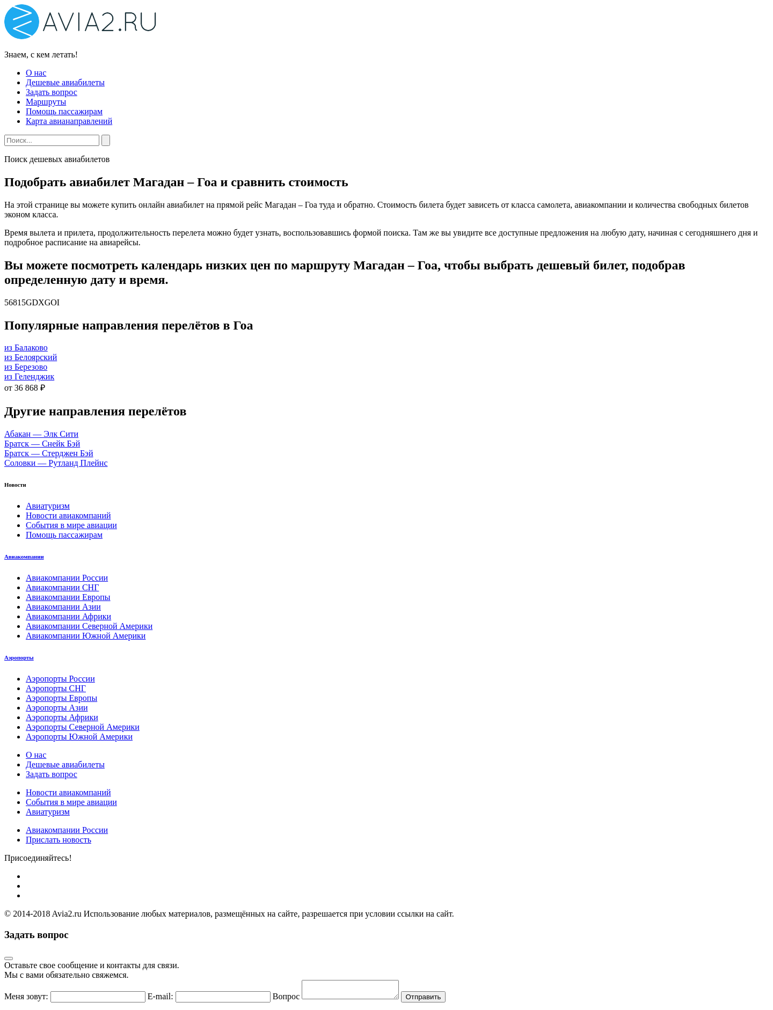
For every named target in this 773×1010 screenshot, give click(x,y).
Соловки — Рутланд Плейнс (55, 462)
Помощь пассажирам (64, 111)
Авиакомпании (24, 556)
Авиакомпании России (67, 577)
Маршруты (46, 101)
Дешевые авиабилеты (65, 82)
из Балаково (26, 347)
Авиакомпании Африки (68, 616)
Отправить (433, 1000)
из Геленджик (29, 376)
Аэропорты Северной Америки (83, 726)
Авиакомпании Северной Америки (89, 626)
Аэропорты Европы (61, 697)
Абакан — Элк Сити (41, 433)
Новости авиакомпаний (68, 515)
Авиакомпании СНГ (62, 587)
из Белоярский (30, 357)
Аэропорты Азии (57, 707)
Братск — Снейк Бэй (42, 443)
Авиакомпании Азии (63, 606)
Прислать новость (58, 839)
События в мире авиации (71, 525)
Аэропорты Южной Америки (79, 736)
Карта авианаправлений (69, 121)
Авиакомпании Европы (68, 597)
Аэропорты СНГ (56, 688)
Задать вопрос (51, 92)
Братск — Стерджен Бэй (48, 453)
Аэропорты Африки (62, 717)
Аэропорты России (60, 678)
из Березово (25, 366)
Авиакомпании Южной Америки (85, 635)
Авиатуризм (48, 505)
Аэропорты (19, 657)
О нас (36, 72)
